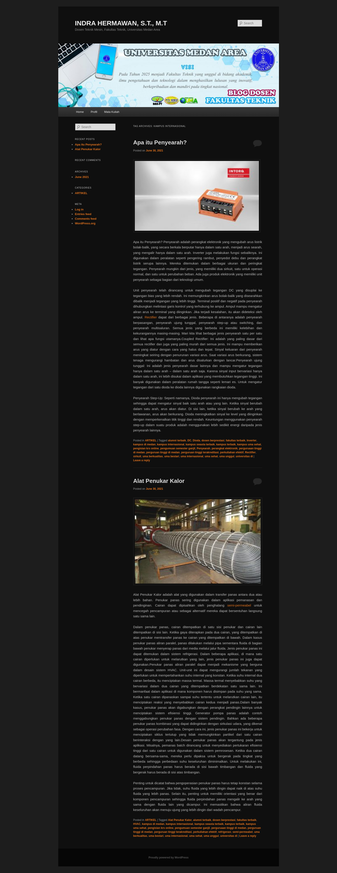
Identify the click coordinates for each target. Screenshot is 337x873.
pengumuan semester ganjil (177, 448)
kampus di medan (144, 444)
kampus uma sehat (249, 444)
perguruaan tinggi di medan (228, 828)
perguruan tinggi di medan (163, 452)
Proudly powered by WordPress (168, 857)
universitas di (244, 456)
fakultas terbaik (235, 440)
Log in (79, 209)
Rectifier (151, 317)
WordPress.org (85, 223)
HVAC (137, 824)
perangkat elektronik (224, 448)
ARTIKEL (150, 440)
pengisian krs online (146, 448)
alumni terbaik (177, 440)
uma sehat (211, 456)
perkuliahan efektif (232, 452)
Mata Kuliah (111, 111)
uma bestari (171, 456)
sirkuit (137, 456)
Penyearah (203, 448)
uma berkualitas (153, 456)
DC (189, 440)
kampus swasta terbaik (200, 444)
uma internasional (192, 456)
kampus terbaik (226, 444)
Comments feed (86, 218)
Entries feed (83, 214)
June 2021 (82, 177)
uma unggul (226, 456)
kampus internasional (170, 444)
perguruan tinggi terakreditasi (200, 452)
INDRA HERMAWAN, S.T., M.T (121, 23)
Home (80, 111)
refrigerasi (224, 831)
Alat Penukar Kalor (159, 481)
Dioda (196, 440)
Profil (94, 111)
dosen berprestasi (212, 440)
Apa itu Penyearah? (160, 142)
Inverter (251, 440)
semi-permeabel (239, 605)
